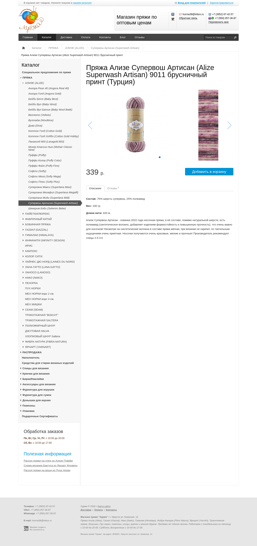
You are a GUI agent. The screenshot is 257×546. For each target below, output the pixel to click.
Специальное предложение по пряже (46, 72)
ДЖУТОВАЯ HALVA (37, 330)
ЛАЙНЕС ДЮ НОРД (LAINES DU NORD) (50, 261)
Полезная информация (47, 453)
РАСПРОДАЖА (32, 352)
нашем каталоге (82, 3)
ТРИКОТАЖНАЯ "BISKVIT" (41, 314)
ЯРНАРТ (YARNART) (38, 346)
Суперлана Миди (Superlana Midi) (49, 197)
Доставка (66, 37)
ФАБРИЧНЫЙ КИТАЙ (38, 218)
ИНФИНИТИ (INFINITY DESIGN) (45, 240)
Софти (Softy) (37, 171)
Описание (95, 188)
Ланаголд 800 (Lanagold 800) (46, 141)
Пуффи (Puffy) (37, 155)
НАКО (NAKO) (34, 277)
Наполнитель (31, 357)
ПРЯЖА (28, 77)
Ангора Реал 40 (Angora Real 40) (48, 88)
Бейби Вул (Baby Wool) (42, 104)
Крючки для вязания (36, 373)
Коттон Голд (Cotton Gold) (45, 130)
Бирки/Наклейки (33, 378)
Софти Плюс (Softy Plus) (44, 181)
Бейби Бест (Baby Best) (43, 98)
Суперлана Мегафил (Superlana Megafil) (53, 192)
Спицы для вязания (36, 368)
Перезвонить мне (219, 22)
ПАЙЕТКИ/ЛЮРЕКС (37, 213)
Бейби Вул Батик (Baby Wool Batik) (50, 109)
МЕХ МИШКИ (33, 304)
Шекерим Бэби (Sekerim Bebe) (47, 208)
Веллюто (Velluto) (39, 114)
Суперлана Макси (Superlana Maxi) (50, 187)
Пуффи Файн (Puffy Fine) (43, 165)
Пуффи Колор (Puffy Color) (44, 160)
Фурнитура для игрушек (38, 389)
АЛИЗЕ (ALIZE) (34, 82)
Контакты (105, 37)
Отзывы (139, 37)
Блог (123, 37)
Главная (28, 37)
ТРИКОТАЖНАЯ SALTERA (41, 320)
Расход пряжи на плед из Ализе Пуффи (48, 460)
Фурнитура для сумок (37, 394)
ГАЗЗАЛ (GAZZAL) (36, 229)
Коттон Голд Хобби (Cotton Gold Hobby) (53, 136)
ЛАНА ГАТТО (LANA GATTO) (42, 266)
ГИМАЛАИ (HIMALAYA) (39, 234)
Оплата (85, 37)
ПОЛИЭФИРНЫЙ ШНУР (40, 325)
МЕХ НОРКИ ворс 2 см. (39, 293)
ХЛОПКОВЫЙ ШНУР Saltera (42, 336)
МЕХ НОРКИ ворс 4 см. (39, 298)
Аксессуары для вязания (39, 384)
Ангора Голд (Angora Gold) (44, 93)
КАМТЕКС (31, 250)
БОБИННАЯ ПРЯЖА (38, 224)
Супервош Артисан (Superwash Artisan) (53, 203)
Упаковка (29, 410)
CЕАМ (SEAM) (34, 309)
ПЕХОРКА (31, 282)
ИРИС (29, 245)
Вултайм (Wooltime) (41, 120)
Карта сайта (104, 506)
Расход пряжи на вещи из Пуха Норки (47, 470)
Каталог (47, 37)
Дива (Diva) (35, 125)
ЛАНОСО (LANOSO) (37, 272)
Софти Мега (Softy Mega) (44, 176)
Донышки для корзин (37, 400)
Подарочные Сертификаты (40, 416)
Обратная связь (188, 18)
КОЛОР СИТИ (33, 256)
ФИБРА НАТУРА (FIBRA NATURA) (46, 341)
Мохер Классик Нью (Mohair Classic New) (50, 148)
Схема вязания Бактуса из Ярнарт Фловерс (51, 465)
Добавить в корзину (209, 172)
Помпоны (29, 405)
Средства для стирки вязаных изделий (48, 362)
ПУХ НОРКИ (33, 288)
